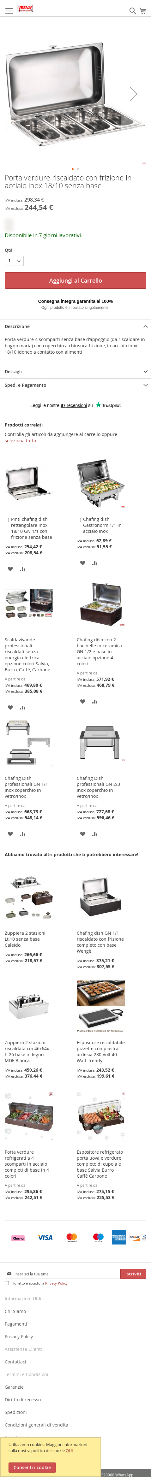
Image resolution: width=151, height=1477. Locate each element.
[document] (51, 1457)
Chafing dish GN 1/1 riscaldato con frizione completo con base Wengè (100, 942)
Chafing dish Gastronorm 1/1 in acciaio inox (102, 525)
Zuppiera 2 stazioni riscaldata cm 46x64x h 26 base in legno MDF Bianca (27, 1051)
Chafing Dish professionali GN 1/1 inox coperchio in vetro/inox (26, 787)
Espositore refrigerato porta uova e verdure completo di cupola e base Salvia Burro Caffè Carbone (100, 1164)
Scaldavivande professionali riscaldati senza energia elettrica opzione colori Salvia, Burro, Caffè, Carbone (27, 655)
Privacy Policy (56, 1283)
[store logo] (25, 8)
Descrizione (17, 326)
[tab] (75, 326)
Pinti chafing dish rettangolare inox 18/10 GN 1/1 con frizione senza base (31, 528)
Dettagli (13, 371)
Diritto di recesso (23, 1400)
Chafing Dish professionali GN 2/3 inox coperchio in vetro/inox (98, 787)
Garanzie (14, 1387)
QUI (69, 1450)
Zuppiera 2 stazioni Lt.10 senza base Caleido (25, 939)
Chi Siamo (15, 1311)
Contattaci (15, 1362)
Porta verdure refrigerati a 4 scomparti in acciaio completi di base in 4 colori (27, 1164)
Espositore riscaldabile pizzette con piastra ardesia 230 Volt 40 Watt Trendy (101, 1051)
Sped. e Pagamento (25, 385)
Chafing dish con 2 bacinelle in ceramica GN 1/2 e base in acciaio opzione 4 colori (99, 652)
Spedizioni (16, 1412)
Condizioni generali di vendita (36, 1425)
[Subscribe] (133, 1274)
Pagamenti (16, 1324)
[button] (133, 93)
